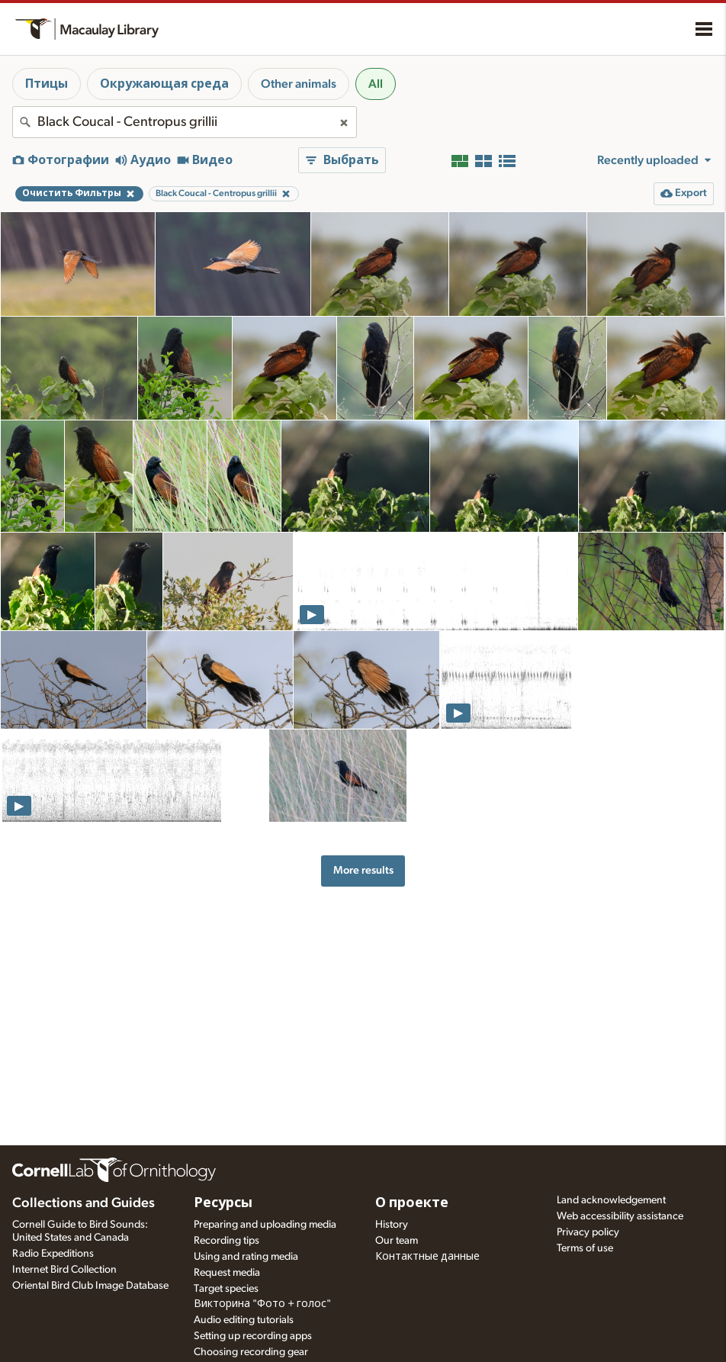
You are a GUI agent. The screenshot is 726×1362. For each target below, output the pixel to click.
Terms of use (585, 1248)
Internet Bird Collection (64, 1269)
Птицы (46, 84)
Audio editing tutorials (244, 1320)
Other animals (298, 84)
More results (363, 870)
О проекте (411, 1203)
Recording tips (226, 1240)
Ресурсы (223, 1203)
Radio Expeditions (53, 1253)
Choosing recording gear (251, 1352)
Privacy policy (588, 1232)
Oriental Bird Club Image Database (90, 1285)
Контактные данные (427, 1256)
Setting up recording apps (253, 1336)
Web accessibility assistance (620, 1216)
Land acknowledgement (611, 1200)
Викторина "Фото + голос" (262, 1304)
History (391, 1224)
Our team (396, 1240)
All (375, 84)
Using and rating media (246, 1256)
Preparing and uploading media (265, 1224)
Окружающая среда (164, 84)
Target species (226, 1288)
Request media (227, 1272)
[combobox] (184, 122)
